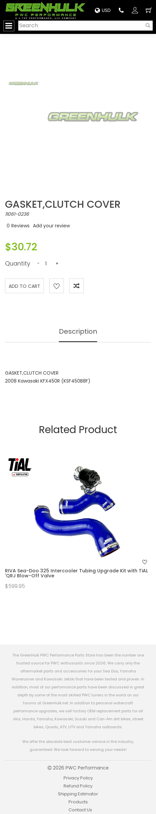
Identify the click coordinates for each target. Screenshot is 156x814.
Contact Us (80, 810)
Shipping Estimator (78, 794)
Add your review (51, 225)
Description (78, 331)
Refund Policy (78, 786)
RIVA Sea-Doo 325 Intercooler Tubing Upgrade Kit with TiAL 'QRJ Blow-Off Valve (76, 573)
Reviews (20, 225)
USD (103, 10)
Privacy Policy (78, 778)
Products (78, 802)
